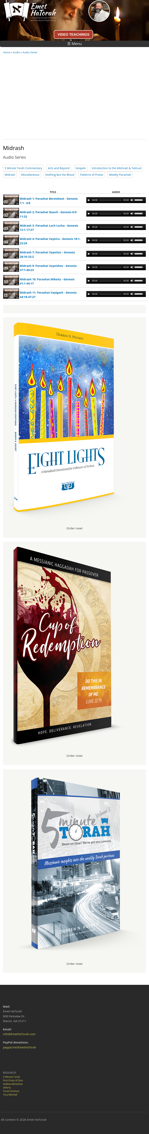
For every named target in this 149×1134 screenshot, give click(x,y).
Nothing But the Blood (59, 175)
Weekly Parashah (120, 175)
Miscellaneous (30, 175)
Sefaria (7, 1087)
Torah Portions (11, 1091)
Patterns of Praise (91, 175)
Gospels (80, 168)
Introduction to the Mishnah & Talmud (116, 168)
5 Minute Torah (11, 1077)
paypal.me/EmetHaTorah (19, 1047)
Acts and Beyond (58, 168)
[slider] (110, 200)
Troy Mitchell (10, 1094)
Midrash (10, 175)
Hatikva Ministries (13, 1084)
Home (6, 52)
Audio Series (29, 52)
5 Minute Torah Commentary (23, 168)
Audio (16, 52)
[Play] (88, 200)
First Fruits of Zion (13, 1080)
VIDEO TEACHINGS (73, 34)
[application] (116, 200)
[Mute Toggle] (132, 200)
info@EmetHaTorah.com (19, 1034)
